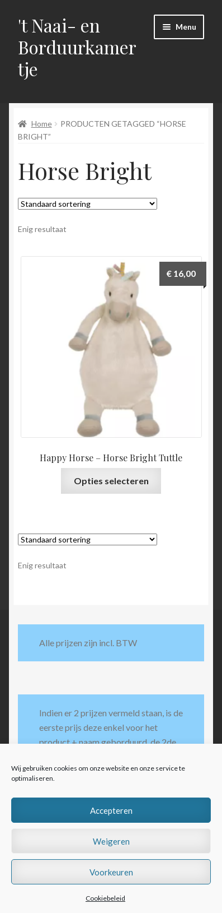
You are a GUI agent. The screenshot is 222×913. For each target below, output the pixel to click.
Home (41, 123)
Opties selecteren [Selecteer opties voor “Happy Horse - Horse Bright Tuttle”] (111, 480)
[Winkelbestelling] (87, 204)
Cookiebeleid (105, 898)
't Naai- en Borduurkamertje (77, 47)
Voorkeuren (111, 872)
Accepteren (111, 810)
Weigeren (111, 841)
